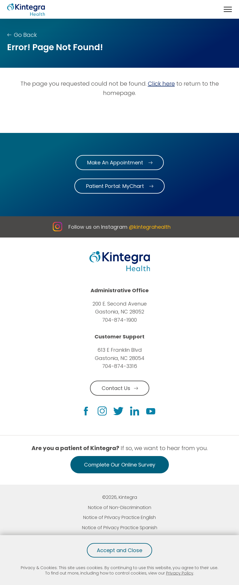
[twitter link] (118, 411)
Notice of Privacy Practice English (119, 517)
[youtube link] (150, 411)
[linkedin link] (134, 411)
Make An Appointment (115, 162)
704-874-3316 (119, 366)
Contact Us (116, 388)
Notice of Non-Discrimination (119, 507)
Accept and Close (119, 550)
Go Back (25, 35)
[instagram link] (102, 411)
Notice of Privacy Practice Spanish (119, 527)
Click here (161, 84)
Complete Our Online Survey (119, 464)
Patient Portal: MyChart (115, 186)
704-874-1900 (119, 319)
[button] (228, 9)
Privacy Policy (179, 573)
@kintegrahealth (150, 226)
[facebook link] (86, 411)
